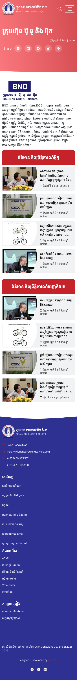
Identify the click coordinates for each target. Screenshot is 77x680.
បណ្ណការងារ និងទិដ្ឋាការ (13, 495)
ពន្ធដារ (5, 505)
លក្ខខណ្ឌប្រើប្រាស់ (11, 618)
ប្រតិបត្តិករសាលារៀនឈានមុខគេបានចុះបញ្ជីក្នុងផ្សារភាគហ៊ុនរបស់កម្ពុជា (56, 202)
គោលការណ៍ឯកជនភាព (13, 611)
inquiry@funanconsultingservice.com (28, 451)
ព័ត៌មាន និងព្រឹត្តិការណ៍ (12, 572)
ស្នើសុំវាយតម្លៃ (9, 578)
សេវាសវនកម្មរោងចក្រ (12, 533)
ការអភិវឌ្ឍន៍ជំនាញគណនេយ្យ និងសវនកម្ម (56, 256)
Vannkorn (53, 660)
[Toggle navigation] (70, 9)
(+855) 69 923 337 (17, 458)
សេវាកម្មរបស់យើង (11, 565)
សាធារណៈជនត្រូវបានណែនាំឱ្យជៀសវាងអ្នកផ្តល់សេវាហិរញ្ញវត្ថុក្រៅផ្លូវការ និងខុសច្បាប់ (57, 175)
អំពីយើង (6, 558)
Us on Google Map (16, 445)
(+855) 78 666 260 (18, 465)
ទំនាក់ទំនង (7, 592)
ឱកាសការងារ (8, 585)
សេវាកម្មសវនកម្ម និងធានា (14, 514)
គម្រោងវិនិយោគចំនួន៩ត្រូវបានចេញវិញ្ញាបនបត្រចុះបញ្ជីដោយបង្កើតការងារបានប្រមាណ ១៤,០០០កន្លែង (56, 230)
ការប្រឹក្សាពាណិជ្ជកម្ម (11, 485)
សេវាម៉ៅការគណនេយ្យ (12, 524)
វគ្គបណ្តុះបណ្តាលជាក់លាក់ (14, 543)
